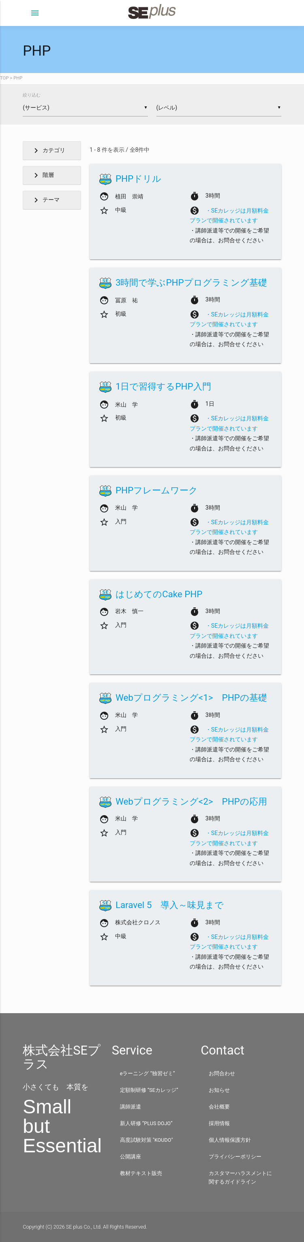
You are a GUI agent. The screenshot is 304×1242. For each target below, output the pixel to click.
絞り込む (32, 95)
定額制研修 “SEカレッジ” (149, 1090)
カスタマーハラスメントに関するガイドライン (240, 1177)
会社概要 (219, 1107)
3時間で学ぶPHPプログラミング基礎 (191, 282)
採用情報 (219, 1123)
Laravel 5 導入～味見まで (170, 905)
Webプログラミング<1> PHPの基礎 (191, 697)
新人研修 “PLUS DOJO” (146, 1123)
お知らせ (219, 1090)
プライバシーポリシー (235, 1157)
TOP (4, 78)
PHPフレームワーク (157, 490)
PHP (17, 78)
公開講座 (130, 1157)
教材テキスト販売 (141, 1173)
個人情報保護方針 (230, 1140)
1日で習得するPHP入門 (163, 386)
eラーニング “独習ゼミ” (147, 1073)
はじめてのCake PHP (159, 594)
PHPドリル (138, 178)
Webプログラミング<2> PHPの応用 (191, 801)
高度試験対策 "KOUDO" (146, 1140)
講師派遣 (130, 1107)
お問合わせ (222, 1073)
